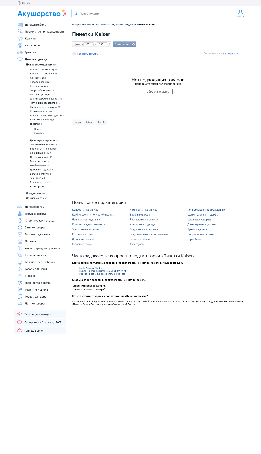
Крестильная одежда (43, 119)
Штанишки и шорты (42, 111)
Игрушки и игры (31, 213)
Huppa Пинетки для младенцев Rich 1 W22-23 (102, 271)
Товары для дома (31, 296)
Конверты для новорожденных (40, 79)
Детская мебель (31, 24)
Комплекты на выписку (43, 73)
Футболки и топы (41, 157)
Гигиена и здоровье (33, 234)
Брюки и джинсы (40, 152)
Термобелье (37, 177)
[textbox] (126, 13)
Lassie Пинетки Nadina (90, 268)
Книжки (26, 276)
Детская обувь (30, 207)
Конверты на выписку (43, 69)
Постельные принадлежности (40, 31)
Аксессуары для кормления (39, 248)
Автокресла (28, 45)
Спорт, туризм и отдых (35, 220)
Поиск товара (75, 13)
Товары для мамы (32, 269)
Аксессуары (37, 186)
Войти (240, 13)
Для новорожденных (41, 64)
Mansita (39, 133)
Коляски (26, 38)
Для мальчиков (36, 198)
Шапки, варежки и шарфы (46, 98)
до (95, 44)
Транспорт (28, 52)
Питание (26, 241)
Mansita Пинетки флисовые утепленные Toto (102, 273)
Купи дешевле (30, 330)
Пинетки (36, 123)
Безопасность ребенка (36, 262)
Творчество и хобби (34, 283)
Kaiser (89, 122)
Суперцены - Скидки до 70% (39, 322)
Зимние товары (31, 227)
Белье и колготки (41, 173)
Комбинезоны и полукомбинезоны (42, 88)
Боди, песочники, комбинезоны (40, 163)
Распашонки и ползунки (45, 106)
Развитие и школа (32, 289)
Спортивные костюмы (200, 234)
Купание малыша (32, 255)
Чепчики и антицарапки (45, 102)
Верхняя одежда (40, 94)
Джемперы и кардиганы (44, 140)
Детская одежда (32, 59)
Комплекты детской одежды (47, 115)
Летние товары (31, 303)
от (81, 44)
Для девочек (35, 193)
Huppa (38, 129)
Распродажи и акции (34, 314)
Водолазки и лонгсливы (44, 148)
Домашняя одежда (41, 169)
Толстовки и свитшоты (43, 144)
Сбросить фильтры (85, 53)
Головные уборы (40, 182)
